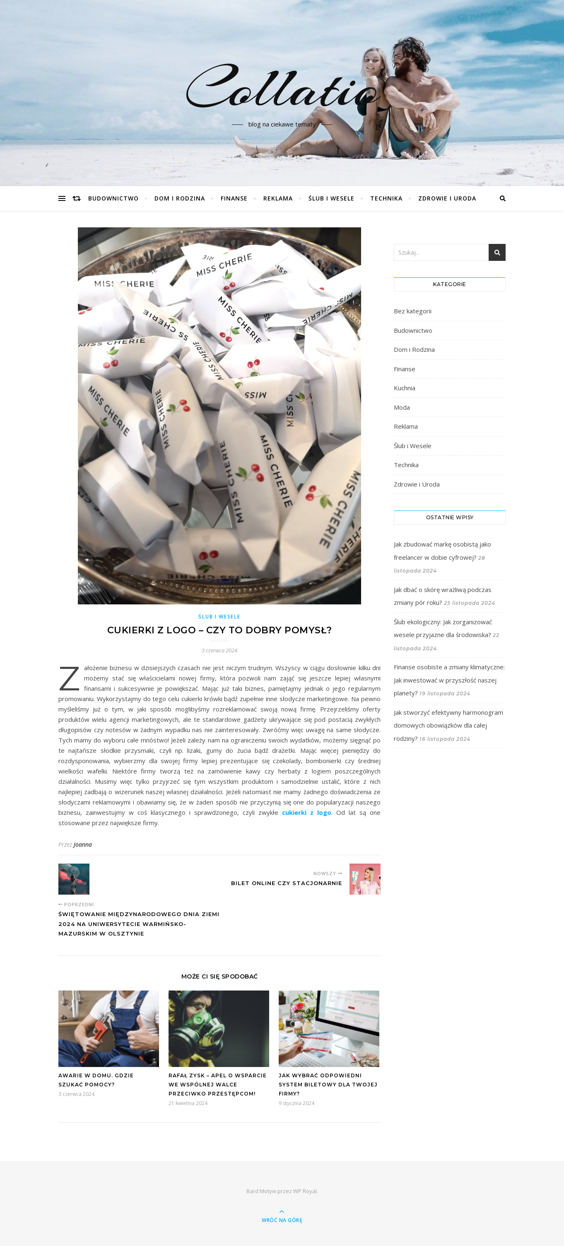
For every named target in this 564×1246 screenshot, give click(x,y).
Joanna (83, 844)
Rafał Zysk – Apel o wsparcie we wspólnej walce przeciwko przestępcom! (218, 1084)
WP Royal (305, 1191)
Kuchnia (404, 388)
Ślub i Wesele (331, 198)
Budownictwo (113, 198)
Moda (402, 407)
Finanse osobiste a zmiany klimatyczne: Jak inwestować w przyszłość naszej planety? (449, 680)
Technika (386, 198)
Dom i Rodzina (179, 198)
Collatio (282, 88)
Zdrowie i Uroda (447, 198)
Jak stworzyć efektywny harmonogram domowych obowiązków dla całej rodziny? (448, 725)
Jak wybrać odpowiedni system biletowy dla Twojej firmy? (328, 1084)
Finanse (234, 198)
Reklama (278, 198)
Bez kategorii (412, 311)
